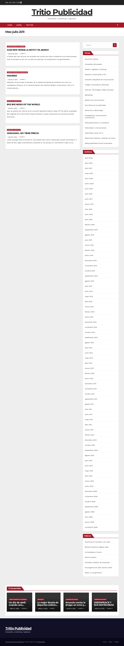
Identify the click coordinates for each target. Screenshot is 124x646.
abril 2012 (88, 363)
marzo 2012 (89, 368)
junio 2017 (89, 199)
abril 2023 (89, 163)
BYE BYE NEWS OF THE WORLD (23, 104)
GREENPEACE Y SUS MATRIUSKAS (104, 603)
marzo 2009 (89, 522)
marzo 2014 (89, 245)
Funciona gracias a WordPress (14, 642)
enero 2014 (89, 255)
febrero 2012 (89, 373)
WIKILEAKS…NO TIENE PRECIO (23, 133)
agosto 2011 (89, 404)
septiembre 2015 (91, 230)
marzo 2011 (89, 430)
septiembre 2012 (91, 337)
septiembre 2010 (91, 450)
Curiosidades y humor (93, 552)
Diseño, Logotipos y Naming (95, 69)
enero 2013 (89, 317)
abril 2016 (88, 219)
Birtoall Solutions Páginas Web (96, 547)
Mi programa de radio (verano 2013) (98, 567)
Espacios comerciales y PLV (95, 74)
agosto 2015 (89, 235)
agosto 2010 (89, 455)
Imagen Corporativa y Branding (16, 46)
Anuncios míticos (91, 59)
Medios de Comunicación (14, 101)
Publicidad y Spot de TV (13, 129)
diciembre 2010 (91, 440)
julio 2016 (88, 209)
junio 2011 (88, 414)
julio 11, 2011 (13, 108)
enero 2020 (89, 184)
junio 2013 (89, 291)
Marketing (88, 95)
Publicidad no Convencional (95, 128)
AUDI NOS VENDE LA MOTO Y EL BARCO (28, 50)
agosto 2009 (89, 512)
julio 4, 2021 (71, 608)
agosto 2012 (89, 343)
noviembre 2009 (91, 496)
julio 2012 (88, 348)
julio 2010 (88, 460)
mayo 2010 (89, 471)
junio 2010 (89, 466)
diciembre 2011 (90, 384)
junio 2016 (89, 214)
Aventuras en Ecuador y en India (97, 542)
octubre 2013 (90, 271)
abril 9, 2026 (15, 608)
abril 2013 (88, 301)
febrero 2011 (89, 435)
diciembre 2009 (91, 491)
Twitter (29, 25)
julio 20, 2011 (13, 53)
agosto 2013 (89, 281)
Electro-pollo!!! (90, 557)
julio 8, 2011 (12, 137)
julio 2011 (88, 409)
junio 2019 (89, 189)
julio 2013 (88, 286)
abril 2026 (89, 158)
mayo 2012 (89, 358)
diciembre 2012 (91, 322)
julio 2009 (89, 517)
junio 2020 (89, 178)
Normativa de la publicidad (95, 105)
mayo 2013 (89, 296)
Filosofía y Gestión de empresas (97, 562)
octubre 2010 (90, 445)
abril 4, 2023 (43, 608)
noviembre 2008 (91, 527)
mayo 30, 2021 (100, 608)
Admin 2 (22, 53)
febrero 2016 (90, 225)
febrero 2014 (90, 250)
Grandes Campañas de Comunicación (17, 72)
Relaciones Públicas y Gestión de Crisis (100, 138)
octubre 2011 (90, 394)
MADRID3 (12, 75)
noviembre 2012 (91, 327)
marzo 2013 (89, 307)
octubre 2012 (90, 332)
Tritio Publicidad (62, 12)
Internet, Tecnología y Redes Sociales (99, 90)
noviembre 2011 (91, 389)
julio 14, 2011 (13, 79)
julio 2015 (88, 240)
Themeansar (41, 642)
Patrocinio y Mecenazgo (94, 110)
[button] (117, 25)
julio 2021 (88, 168)
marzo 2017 (89, 204)
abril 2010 (88, 476)
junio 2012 (89, 353)
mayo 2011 (89, 419)
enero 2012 (89, 378)
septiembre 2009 (91, 507)
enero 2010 (89, 486)
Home (9, 25)
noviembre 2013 (91, 266)
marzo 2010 (89, 481)
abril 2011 (88, 425)
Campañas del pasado (93, 64)
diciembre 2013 (91, 260)
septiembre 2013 (91, 276)
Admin (19, 25)
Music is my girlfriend (93, 573)
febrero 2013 (89, 312)
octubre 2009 (90, 501)
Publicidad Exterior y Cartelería (97, 123)
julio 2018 (88, 194)
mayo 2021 (89, 173)
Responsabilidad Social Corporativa (98, 143)
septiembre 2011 (91, 399)
